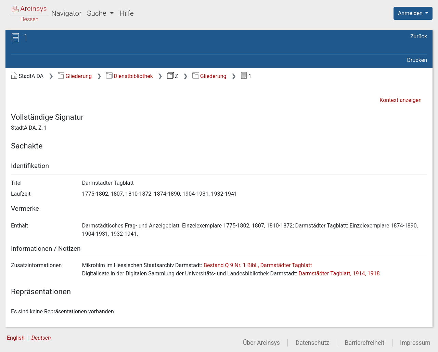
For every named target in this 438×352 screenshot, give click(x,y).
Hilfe (126, 13)
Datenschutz (312, 342)
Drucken (417, 60)
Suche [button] (97, 13)
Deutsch (41, 338)
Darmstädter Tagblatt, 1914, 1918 (338, 273)
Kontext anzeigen (400, 100)
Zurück (418, 36)
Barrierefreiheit (365, 342)
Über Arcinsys (261, 342)
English (16, 338)
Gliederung (75, 76)
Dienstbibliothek (129, 76)
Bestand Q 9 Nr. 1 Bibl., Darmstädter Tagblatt (258, 265)
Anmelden (411, 13)
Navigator (66, 13)
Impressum (415, 342)
